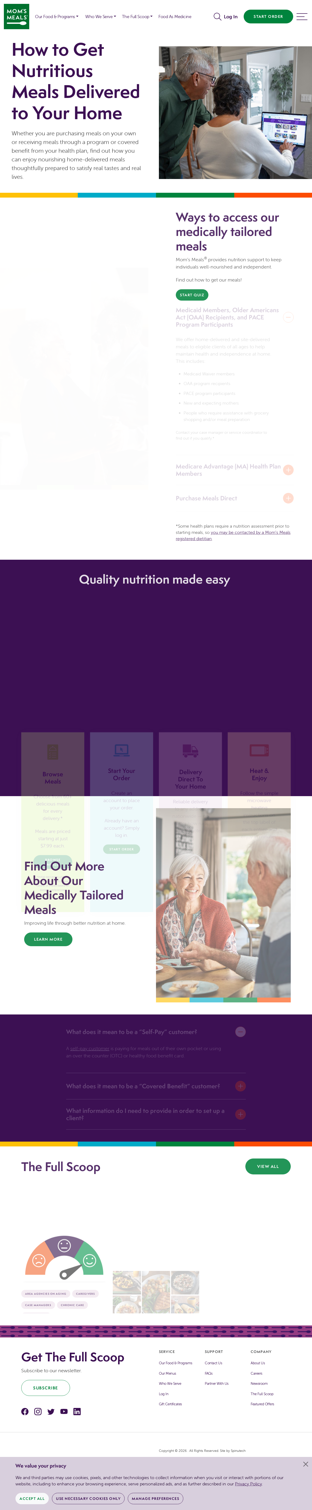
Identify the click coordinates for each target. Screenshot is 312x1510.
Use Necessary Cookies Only (88, 1498)
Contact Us (213, 1363)
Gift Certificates (170, 1404)
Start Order (268, 16)
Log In (231, 17)
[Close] (305, 1464)
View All (268, 1166)
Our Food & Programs (55, 16)
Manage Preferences (155, 1498)
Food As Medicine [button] (174, 16)
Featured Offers (262, 1404)
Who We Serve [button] (99, 16)
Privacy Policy (248, 1484)
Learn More (48, 939)
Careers (256, 1373)
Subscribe (45, 1388)
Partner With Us (216, 1383)
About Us (258, 1363)
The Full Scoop (262, 1394)
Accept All (32, 1498)
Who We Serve (170, 1383)
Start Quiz (192, 294)
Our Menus (167, 1373)
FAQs (208, 1373)
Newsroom (259, 1383)
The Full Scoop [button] (135, 16)
